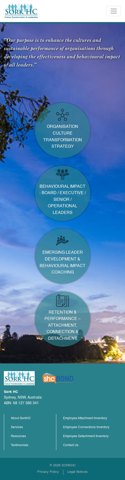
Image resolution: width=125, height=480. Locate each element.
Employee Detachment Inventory (86, 436)
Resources (18, 436)
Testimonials (19, 445)
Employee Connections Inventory (86, 427)
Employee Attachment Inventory (85, 418)
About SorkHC (21, 418)
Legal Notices (77, 472)
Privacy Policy (48, 472)
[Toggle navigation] (113, 11)
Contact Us (70, 445)
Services (17, 427)
